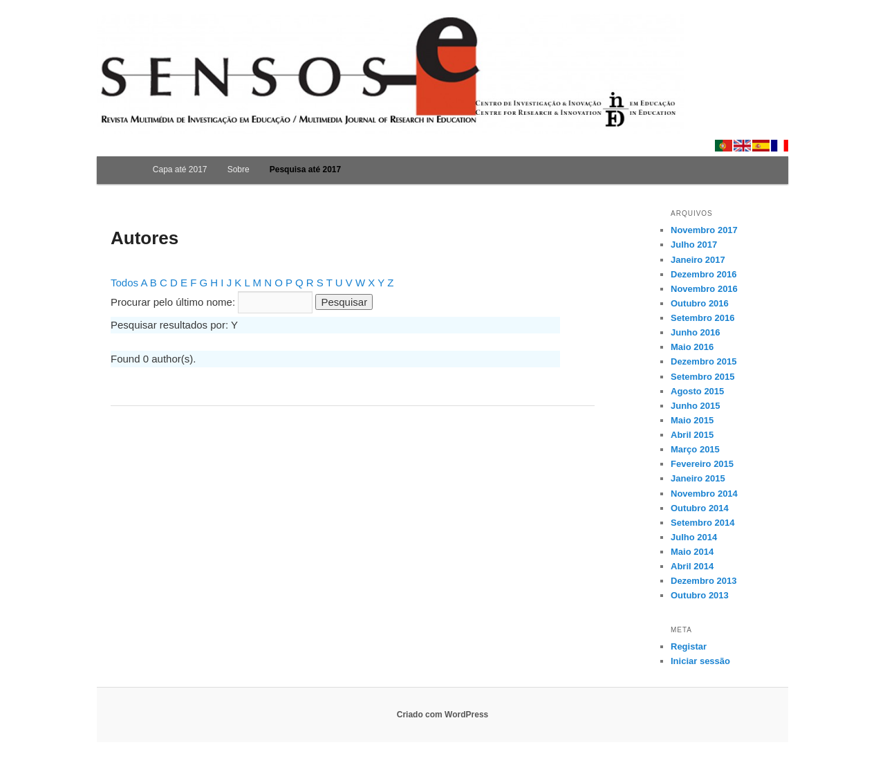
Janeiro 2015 (698, 478)
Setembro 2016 (703, 318)
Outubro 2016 (700, 303)
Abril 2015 (692, 435)
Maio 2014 (692, 551)
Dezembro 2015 (703, 361)
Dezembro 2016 (703, 274)
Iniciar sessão (700, 661)
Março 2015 (695, 449)
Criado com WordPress (442, 714)
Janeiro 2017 (698, 260)
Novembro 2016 (704, 289)
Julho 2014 (694, 537)
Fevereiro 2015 (702, 464)
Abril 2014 (692, 566)
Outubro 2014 (700, 508)
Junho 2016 (695, 332)
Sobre (238, 169)
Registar (689, 646)
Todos (124, 282)
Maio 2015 (692, 420)
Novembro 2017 (704, 230)
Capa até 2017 (180, 169)
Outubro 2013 (700, 595)
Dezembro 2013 (703, 581)
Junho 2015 (695, 406)
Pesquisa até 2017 (305, 169)
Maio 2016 (692, 347)
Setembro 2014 (703, 522)
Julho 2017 (694, 244)
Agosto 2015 (697, 391)
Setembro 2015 (703, 376)
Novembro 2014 (704, 493)
